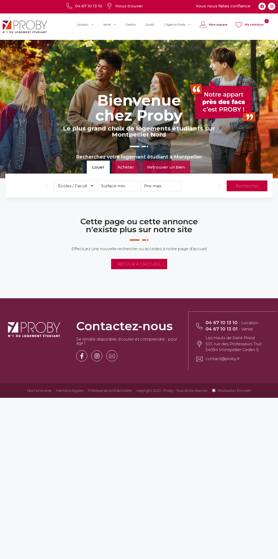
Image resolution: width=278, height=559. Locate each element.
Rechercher (247, 185)
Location (85, 24)
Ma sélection (254, 24)
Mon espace (218, 24)
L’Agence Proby (177, 24)
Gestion (131, 24)
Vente (109, 24)
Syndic (150, 24)
